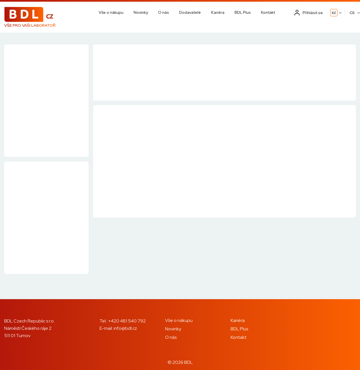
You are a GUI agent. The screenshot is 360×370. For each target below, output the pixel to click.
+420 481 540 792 (127, 321)
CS (352, 12)
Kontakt (268, 12)
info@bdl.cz (125, 328)
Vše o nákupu (111, 12)
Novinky (141, 12)
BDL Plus (243, 12)
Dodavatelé (190, 12)
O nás (163, 12)
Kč (334, 12)
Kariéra (217, 12)
